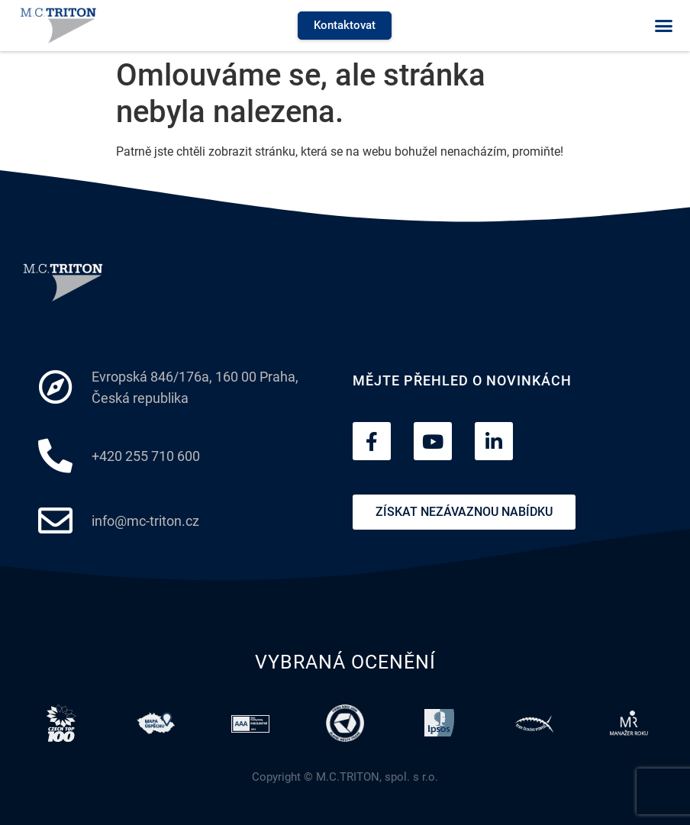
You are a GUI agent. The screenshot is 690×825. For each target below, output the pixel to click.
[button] (663, 25)
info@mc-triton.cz (145, 521)
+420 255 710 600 (146, 456)
